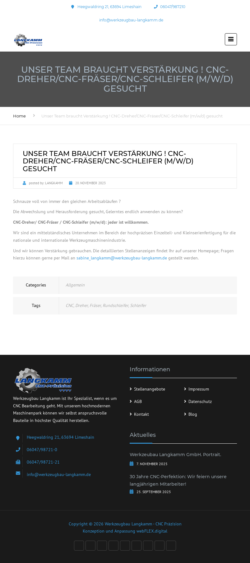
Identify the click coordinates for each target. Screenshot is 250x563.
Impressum (198, 389)
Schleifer (138, 305)
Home (19, 115)
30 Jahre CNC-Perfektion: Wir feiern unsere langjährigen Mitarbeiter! (178, 480)
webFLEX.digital (152, 531)
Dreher (81, 305)
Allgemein (75, 285)
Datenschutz (200, 401)
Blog (192, 414)
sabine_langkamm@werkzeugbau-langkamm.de (121, 258)
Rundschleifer (115, 305)
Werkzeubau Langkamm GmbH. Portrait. (175, 454)
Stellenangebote (149, 389)
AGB (138, 401)
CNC (69, 305)
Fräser (95, 305)
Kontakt (141, 414)
